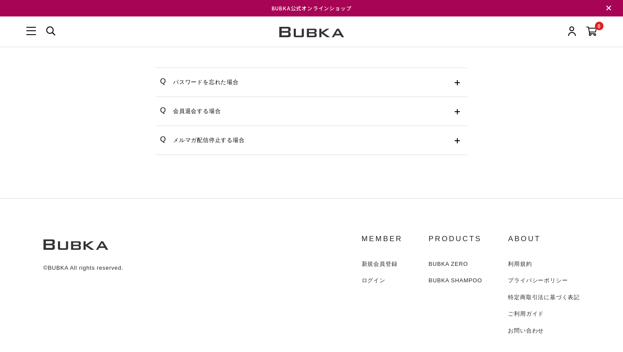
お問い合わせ (526, 330)
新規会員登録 (380, 264)
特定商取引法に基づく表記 (544, 297)
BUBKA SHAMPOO (455, 280)
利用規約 (520, 264)
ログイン (373, 280)
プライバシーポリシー (538, 280)
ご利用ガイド (526, 313)
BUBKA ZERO (448, 264)
